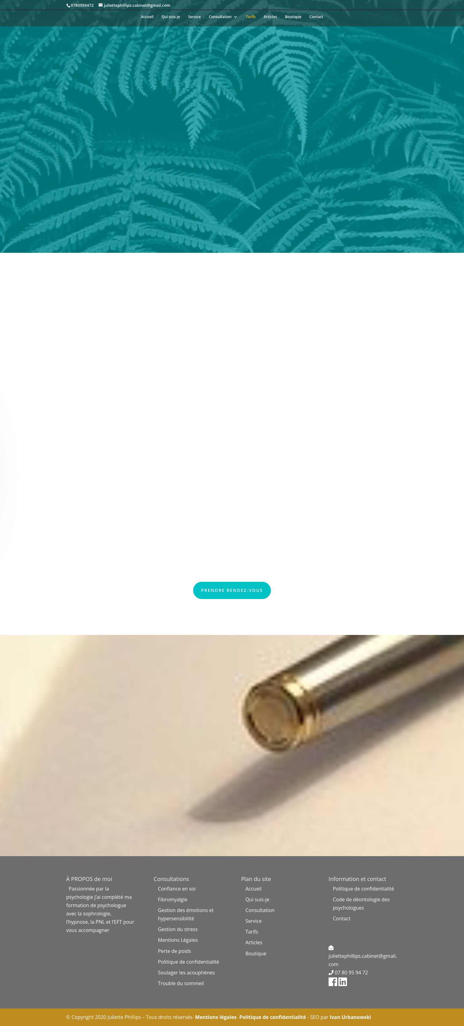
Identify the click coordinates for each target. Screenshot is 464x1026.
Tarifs (250, 17)
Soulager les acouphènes (186, 972)
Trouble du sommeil (181, 983)
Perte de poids (174, 951)
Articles (270, 17)
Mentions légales (215, 1017)
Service (194, 17)
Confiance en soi (177, 888)
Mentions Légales (178, 940)
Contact (316, 17)
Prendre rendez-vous (232, 590)
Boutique (293, 17)
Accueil (147, 17)
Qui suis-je (171, 17)
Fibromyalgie (172, 899)
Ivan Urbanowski (350, 1017)
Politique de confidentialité (188, 961)
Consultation (220, 17)
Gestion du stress (177, 929)
